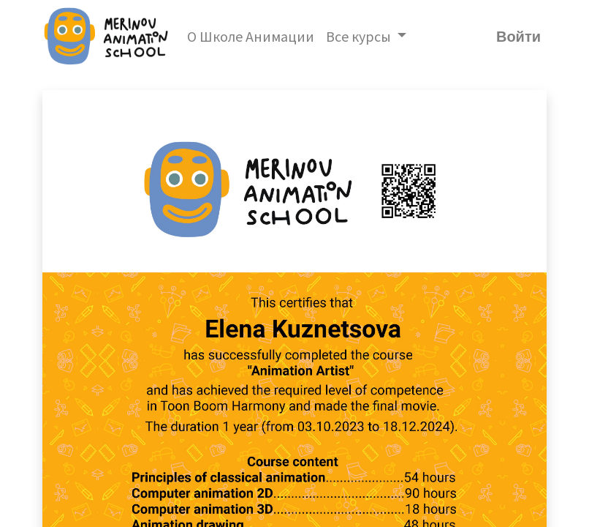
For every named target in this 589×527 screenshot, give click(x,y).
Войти (518, 37)
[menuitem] (250, 36)
